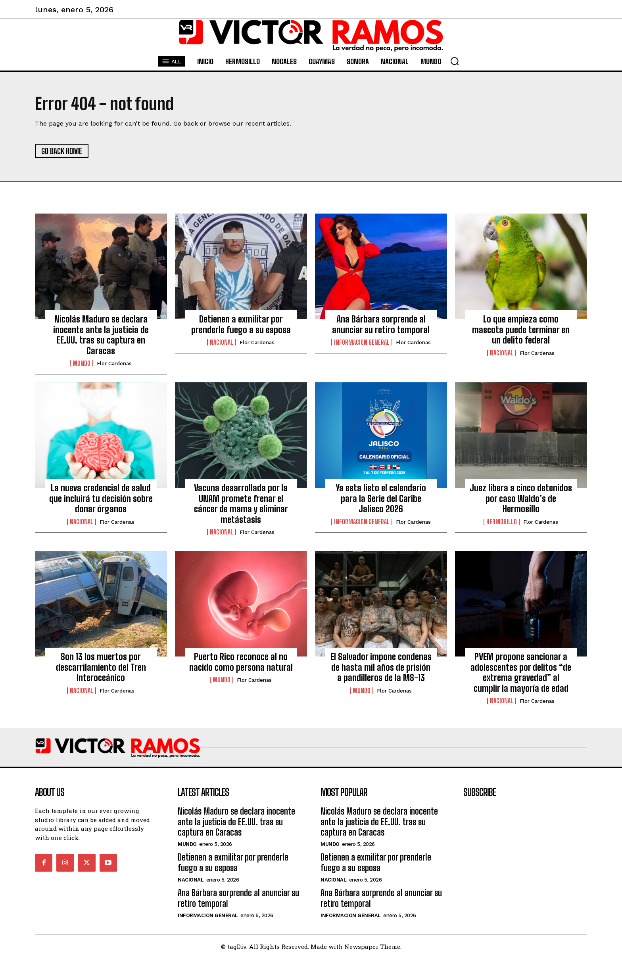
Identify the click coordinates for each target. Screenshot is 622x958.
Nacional (221, 342)
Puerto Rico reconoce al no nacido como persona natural (241, 661)
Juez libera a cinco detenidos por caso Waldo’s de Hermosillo (521, 498)
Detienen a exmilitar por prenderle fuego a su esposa (241, 324)
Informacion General (362, 342)
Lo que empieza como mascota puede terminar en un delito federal (521, 329)
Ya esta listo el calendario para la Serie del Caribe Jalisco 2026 (381, 498)
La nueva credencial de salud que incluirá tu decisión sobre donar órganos (101, 498)
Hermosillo (501, 522)
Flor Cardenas (114, 363)
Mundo (81, 363)
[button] (454, 61)
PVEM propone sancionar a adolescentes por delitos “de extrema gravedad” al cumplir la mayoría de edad (520, 672)
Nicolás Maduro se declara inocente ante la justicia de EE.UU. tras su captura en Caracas (101, 335)
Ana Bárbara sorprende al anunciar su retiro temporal (381, 324)
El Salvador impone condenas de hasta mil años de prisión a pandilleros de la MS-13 (381, 667)
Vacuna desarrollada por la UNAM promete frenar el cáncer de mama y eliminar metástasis (241, 504)
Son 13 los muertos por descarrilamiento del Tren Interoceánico (101, 667)
